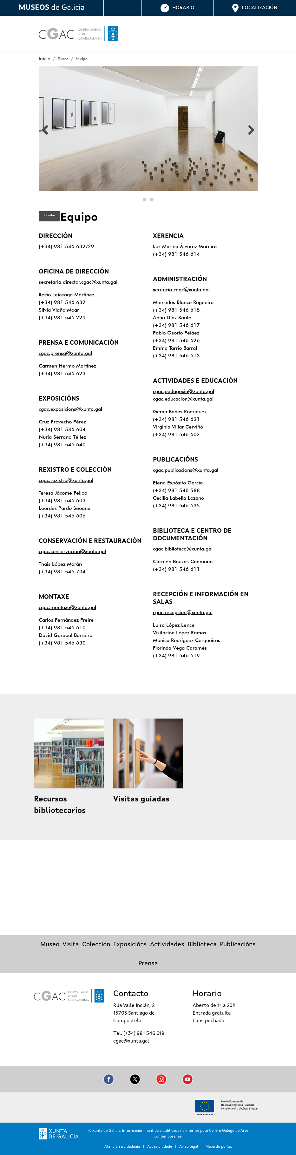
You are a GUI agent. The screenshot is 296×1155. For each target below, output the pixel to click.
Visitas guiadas (141, 799)
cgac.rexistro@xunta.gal (66, 480)
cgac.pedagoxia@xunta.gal (183, 391)
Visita (70, 945)
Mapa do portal (219, 1147)
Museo (49, 945)
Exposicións (130, 945)
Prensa (148, 964)
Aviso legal (188, 1147)
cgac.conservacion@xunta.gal (72, 551)
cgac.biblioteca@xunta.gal (183, 549)
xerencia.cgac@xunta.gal (181, 290)
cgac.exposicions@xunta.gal (70, 409)
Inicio (44, 59)
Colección (96, 945)
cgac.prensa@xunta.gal (65, 353)
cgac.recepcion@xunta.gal (183, 612)
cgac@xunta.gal (131, 1041)
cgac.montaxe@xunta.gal (67, 607)
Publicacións (238, 945)
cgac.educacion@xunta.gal (183, 399)
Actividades (167, 945)
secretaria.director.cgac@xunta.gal (78, 282)
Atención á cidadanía (122, 1147)
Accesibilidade (159, 1147)
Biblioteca (202, 945)
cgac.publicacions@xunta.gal (185, 470)
